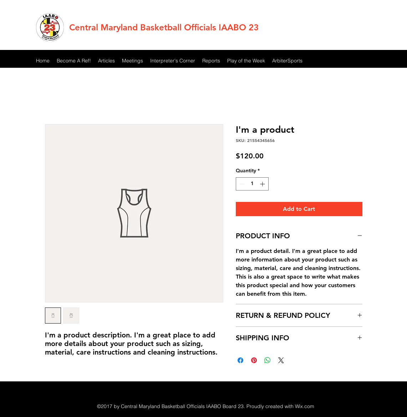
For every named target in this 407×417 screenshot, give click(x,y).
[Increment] (263, 184)
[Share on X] (281, 360)
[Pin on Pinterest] (254, 360)
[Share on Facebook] (240, 360)
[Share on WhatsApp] (267, 360)
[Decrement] (241, 184)
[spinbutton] (252, 184)
